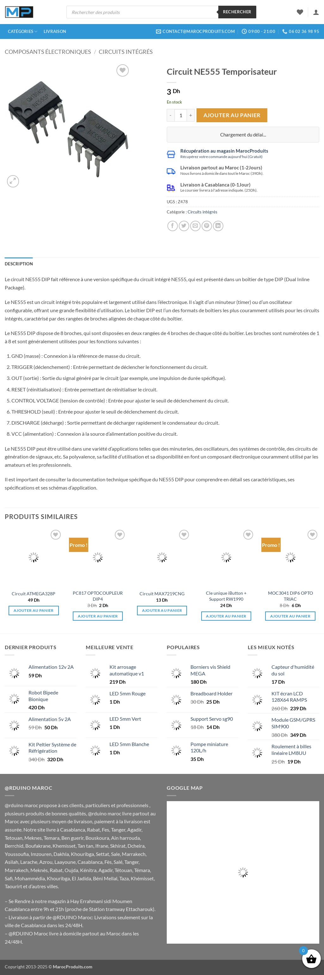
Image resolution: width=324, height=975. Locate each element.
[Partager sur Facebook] (172, 226)
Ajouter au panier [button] (34, 610)
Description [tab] (19, 263)
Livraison (55, 31)
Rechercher (237, 11)
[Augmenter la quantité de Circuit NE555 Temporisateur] (191, 115)
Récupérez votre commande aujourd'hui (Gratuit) (221, 156)
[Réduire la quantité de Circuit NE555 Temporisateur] (170, 115)
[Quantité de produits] (180, 115)
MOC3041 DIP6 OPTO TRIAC (290, 596)
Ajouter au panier (232, 115)
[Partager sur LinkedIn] (218, 226)
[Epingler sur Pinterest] (207, 226)
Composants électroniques (48, 51)
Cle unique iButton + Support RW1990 (226, 596)
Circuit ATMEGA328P (33, 593)
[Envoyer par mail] (195, 226)
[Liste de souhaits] (300, 12)
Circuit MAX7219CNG (162, 593)
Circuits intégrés (126, 51)
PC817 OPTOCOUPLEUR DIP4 (98, 596)
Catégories (23, 31)
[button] (316, 12)
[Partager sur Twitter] (184, 226)
